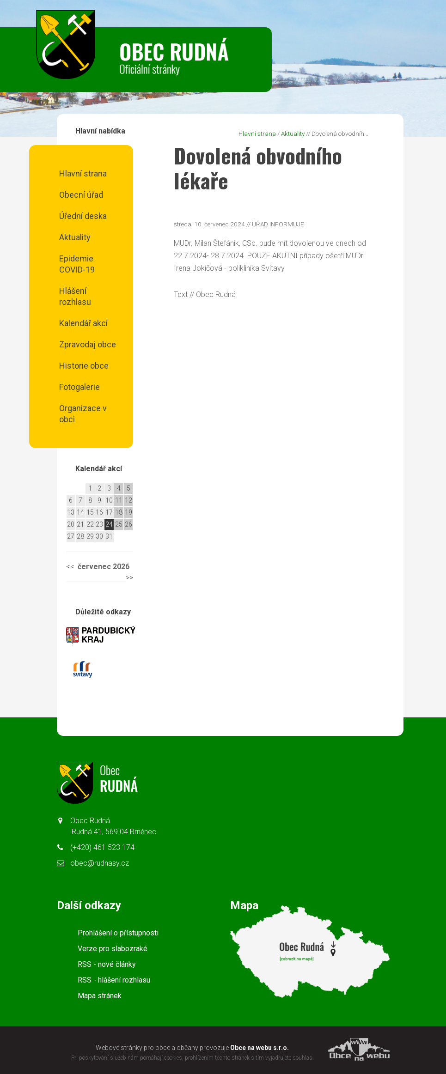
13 (70, 512)
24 (109, 524)
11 (118, 500)
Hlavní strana (83, 173)
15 (90, 512)
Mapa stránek (100, 995)
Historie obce (84, 365)
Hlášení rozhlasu (75, 296)
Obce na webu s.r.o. (259, 1047)
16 (99, 512)
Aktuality (75, 237)
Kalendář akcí (83, 323)
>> (129, 577)
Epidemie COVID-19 (77, 264)
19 (128, 512)
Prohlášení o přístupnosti (118, 932)
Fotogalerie (79, 387)
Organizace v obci (83, 413)
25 (118, 524)
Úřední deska (83, 216)
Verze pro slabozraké (112, 948)
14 (80, 512)
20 (70, 524)
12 (128, 500)
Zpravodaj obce (87, 344)
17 (109, 512)
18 (118, 512)
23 (99, 524)
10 (109, 500)
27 (70, 536)
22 (90, 524)
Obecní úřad (81, 195)
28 (80, 536)
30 (99, 536)
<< (70, 566)
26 (128, 524)
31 (109, 536)
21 (80, 524)
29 (90, 536)
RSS (107, 964)
